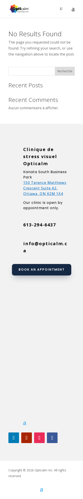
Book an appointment (42, 269)
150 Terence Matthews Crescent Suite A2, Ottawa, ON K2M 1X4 (44, 188)
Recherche (64, 71)
